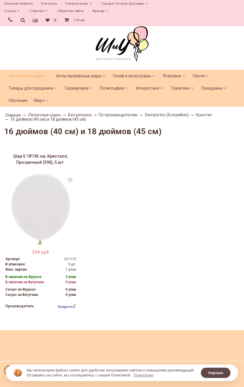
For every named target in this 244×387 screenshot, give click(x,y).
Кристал (204, 114)
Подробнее (143, 375)
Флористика (147, 88)
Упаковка (172, 76)
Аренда (98, 11)
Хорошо (215, 373)
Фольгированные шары (79, 76)
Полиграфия (112, 88)
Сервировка (76, 88)
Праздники (212, 88)
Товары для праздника (31, 88)
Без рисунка (80, 114)
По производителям (118, 114)
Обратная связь (71, 11)
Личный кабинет (18, 4)
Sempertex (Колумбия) (167, 114)
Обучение (18, 100)
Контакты (49, 4)
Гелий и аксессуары (132, 76)
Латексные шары (26, 76)
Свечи (199, 76)
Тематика (180, 88)
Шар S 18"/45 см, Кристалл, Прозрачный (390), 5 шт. (40, 159)
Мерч (39, 100)
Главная (13, 115)
